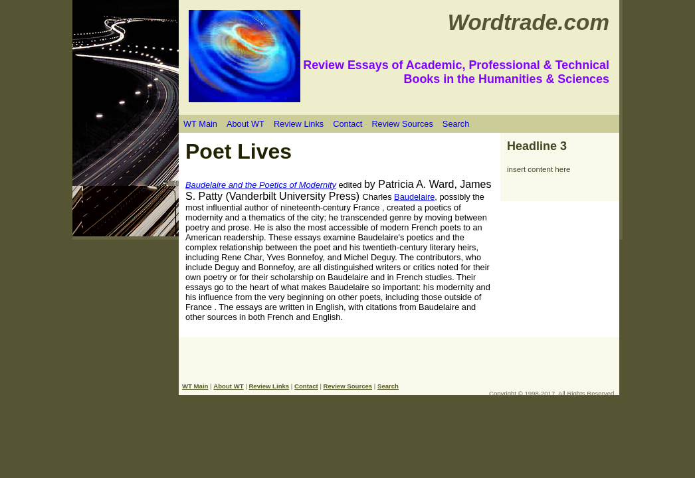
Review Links (299, 124)
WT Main (200, 124)
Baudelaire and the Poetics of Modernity (260, 185)
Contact (347, 124)
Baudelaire (414, 197)
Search (456, 124)
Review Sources (402, 124)
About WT (245, 124)
